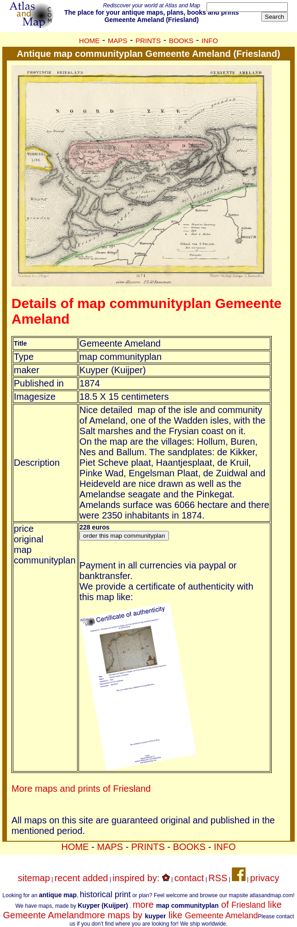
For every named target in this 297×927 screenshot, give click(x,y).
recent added (81, 878)
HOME (89, 40)
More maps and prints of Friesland (81, 789)
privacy (264, 878)
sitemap (34, 878)
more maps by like (171, 915)
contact (189, 878)
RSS (217, 878)
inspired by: (141, 878)
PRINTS (148, 40)
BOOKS (181, 40)
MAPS (118, 40)
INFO (210, 40)
